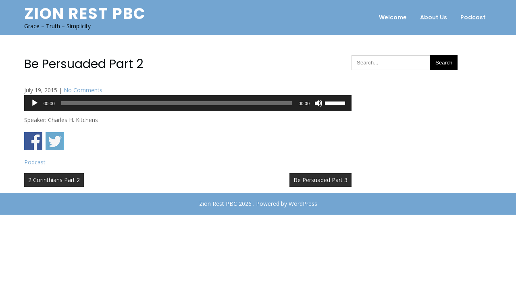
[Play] (35, 103)
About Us (433, 17)
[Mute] (318, 103)
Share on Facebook (33, 141)
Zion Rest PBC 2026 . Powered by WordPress (258, 203)
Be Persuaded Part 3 (320, 180)
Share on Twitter (55, 141)
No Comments (83, 90)
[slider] (176, 103)
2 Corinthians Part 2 (54, 180)
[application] (188, 103)
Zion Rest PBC (85, 13)
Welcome (393, 17)
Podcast (473, 17)
